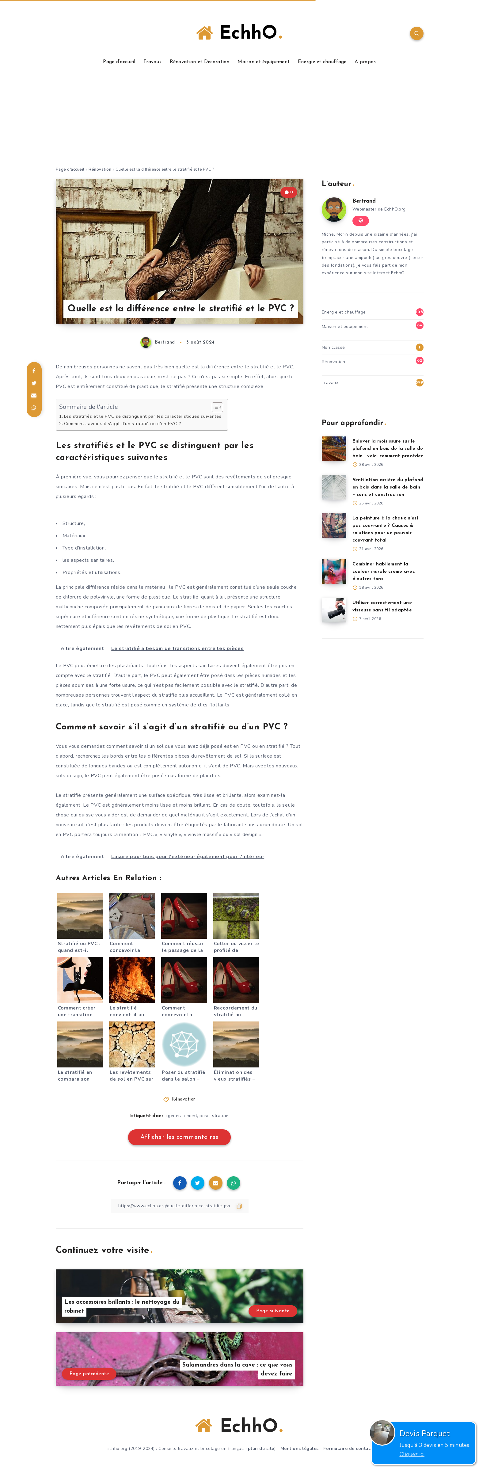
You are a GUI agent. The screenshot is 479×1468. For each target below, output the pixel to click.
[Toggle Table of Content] (214, 407)
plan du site (261, 1448)
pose (205, 1116)
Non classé (333, 347)
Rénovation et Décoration (200, 61)
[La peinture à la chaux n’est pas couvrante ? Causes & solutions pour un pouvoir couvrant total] (334, 525)
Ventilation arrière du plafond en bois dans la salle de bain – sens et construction (388, 487)
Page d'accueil (70, 169)
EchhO (239, 33)
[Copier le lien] (180, 1206)
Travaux (152, 61)
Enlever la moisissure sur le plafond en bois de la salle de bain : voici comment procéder (387, 448)
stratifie (220, 1116)
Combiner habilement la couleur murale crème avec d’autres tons (383, 571)
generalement (182, 1116)
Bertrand (364, 201)
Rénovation (100, 169)
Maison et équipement (264, 61)
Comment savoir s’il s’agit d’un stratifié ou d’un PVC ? (122, 423)
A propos (365, 61)
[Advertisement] (240, 120)
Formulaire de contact (347, 1448)
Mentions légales (299, 1448)
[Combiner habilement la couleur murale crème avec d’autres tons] (334, 571)
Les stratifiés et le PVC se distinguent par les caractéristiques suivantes (143, 416)
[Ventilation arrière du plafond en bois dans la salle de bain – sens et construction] (334, 487)
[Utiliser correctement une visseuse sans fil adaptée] (334, 610)
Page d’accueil (119, 61)
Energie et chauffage (322, 61)
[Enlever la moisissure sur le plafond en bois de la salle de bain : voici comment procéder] (334, 448)
